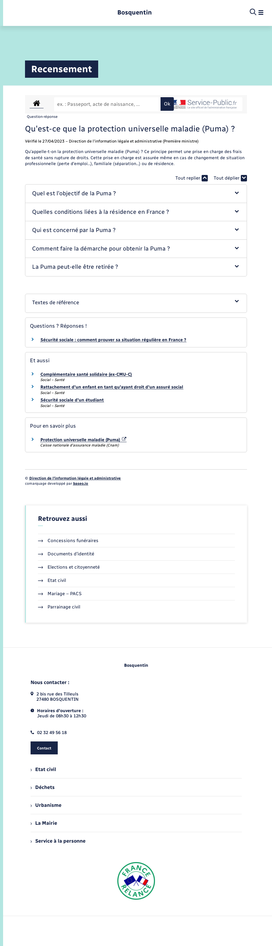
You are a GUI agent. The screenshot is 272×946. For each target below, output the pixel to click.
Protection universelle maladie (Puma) (83, 439)
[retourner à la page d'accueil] (134, 12)
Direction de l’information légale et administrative (75, 478)
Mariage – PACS (60, 593)
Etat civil (52, 580)
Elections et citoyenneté (69, 567)
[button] (136, 194)
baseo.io (80, 483)
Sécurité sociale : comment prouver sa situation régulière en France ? (113, 339)
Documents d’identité (66, 554)
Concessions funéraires (68, 540)
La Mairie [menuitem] (44, 823)
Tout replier (191, 178)
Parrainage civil (59, 607)
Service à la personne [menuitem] (58, 841)
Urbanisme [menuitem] (46, 805)
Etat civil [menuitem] (43, 769)
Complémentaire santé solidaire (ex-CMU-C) (86, 374)
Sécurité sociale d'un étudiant (72, 400)
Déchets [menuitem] (43, 787)
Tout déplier (230, 178)
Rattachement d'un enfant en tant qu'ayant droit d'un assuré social (111, 387)
